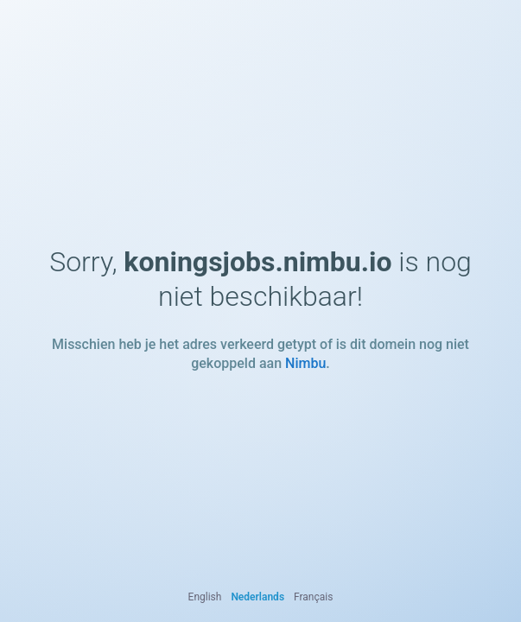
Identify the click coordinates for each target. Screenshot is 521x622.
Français (313, 597)
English (205, 597)
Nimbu (305, 363)
